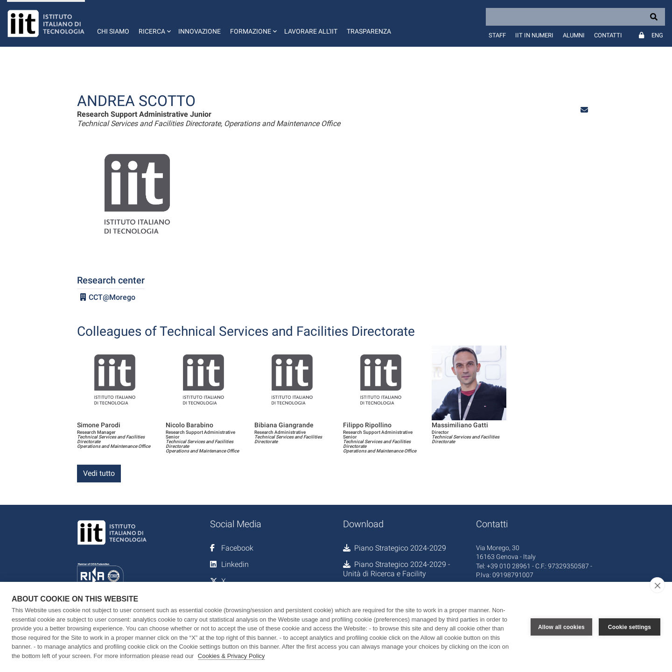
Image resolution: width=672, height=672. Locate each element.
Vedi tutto (99, 473)
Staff (497, 35)
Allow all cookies (561, 627)
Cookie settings (629, 627)
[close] (657, 585)
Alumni (574, 35)
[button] (154, 23)
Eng (657, 35)
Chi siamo (113, 31)
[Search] (575, 17)
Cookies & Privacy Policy (231, 655)
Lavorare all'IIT (310, 31)
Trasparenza (369, 31)
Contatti (608, 35)
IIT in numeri (534, 35)
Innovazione (199, 31)
